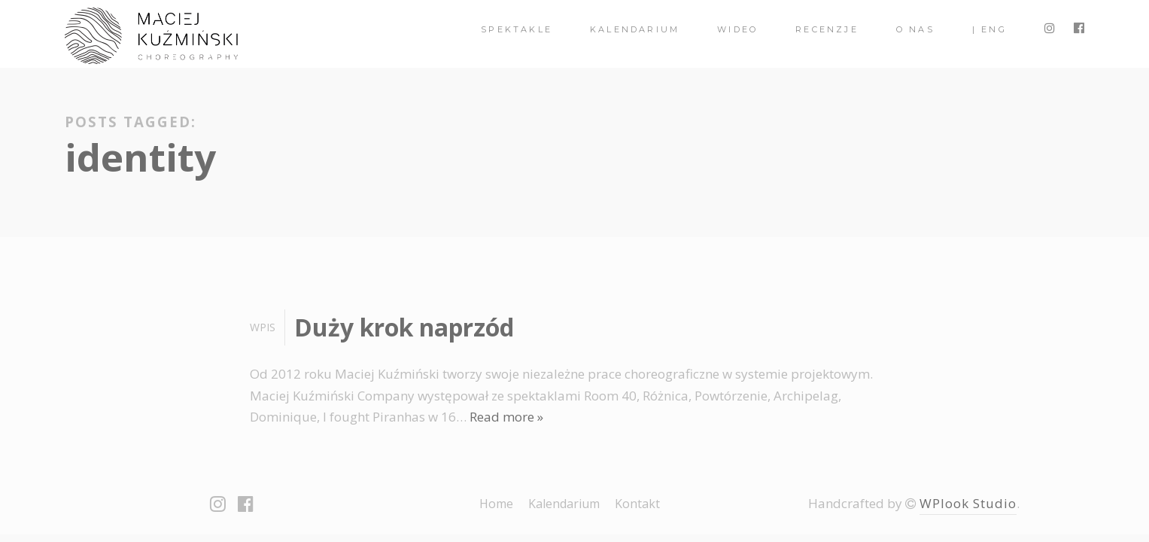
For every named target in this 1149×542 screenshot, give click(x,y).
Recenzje (827, 29)
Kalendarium (634, 29)
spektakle (516, 29)
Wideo (737, 29)
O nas (915, 29)
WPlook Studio (968, 503)
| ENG (989, 29)
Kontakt (637, 503)
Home (496, 503)
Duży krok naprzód (404, 327)
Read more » (506, 416)
